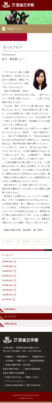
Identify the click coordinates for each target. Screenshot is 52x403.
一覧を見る (26, 241)
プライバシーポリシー (15, 381)
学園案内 (9, 357)
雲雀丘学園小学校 (10, 369)
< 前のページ (10, 241)
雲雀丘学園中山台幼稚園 (13, 373)
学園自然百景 (10, 324)
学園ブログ (21, 361)
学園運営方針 (38, 357)
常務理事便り (10, 309)
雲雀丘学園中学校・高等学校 (18, 365)
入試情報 (9, 361)
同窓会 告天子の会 (13, 377)
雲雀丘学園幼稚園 (32, 369)
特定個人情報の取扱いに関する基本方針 (22, 385)
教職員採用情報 (37, 361)
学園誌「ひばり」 (33, 377)
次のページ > (41, 241)
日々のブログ (10, 316)
